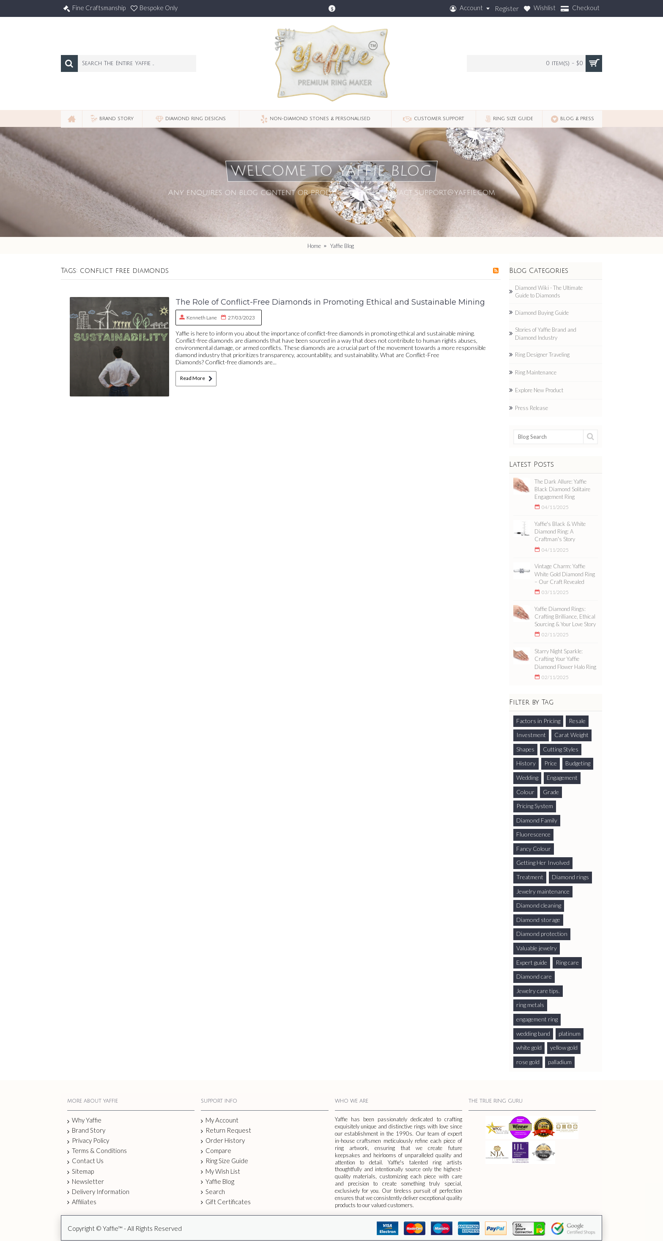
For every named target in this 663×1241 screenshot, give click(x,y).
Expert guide (531, 962)
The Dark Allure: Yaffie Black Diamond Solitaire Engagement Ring (562, 489)
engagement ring (537, 1019)
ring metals (530, 1004)
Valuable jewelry (536, 948)
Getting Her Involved (543, 862)
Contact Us (85, 1161)
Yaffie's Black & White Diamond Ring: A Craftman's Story (560, 531)
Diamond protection (541, 933)
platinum (570, 1033)
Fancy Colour (533, 848)
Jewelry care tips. (538, 990)
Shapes (525, 749)
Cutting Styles (560, 749)
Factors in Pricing (538, 720)
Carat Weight (571, 734)
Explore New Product (539, 390)
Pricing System (534, 805)
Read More (196, 378)
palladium (560, 1061)
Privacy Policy (88, 1140)
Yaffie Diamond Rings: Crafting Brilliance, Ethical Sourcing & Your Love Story (565, 616)
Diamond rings (570, 877)
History (526, 763)
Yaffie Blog (217, 1182)
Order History (223, 1140)
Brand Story (86, 1130)
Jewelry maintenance (543, 891)
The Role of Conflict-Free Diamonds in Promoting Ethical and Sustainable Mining (330, 302)
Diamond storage (538, 919)
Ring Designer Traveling (542, 354)
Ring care (567, 962)
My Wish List (220, 1171)
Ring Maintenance (535, 372)
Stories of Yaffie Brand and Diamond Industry (545, 333)
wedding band (533, 1033)
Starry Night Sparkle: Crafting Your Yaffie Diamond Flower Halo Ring (565, 659)
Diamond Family (536, 820)
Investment (531, 734)
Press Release (531, 407)
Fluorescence (533, 834)
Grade (551, 791)
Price (550, 763)
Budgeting (577, 763)
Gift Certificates (226, 1202)
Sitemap (80, 1171)
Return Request (226, 1130)
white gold (529, 1047)
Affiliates (81, 1202)
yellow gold (564, 1047)
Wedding (527, 777)
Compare (216, 1151)
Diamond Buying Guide (542, 312)
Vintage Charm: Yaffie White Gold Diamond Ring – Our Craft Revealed (564, 574)
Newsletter (85, 1182)
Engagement (562, 777)
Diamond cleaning (538, 905)
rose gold (528, 1061)
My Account (219, 1120)
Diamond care (534, 976)
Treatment (529, 877)
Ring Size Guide (224, 1161)
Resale (577, 720)
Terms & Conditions (97, 1151)
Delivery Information (98, 1192)
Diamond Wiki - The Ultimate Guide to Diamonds (549, 291)
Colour (525, 791)
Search (213, 1192)
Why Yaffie (84, 1120)
